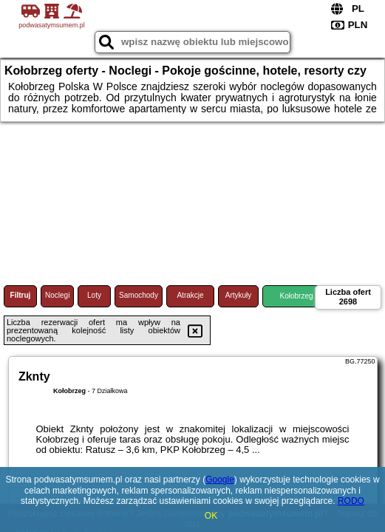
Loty (94, 295)
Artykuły (238, 295)
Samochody (138, 295)
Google (219, 479)
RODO (351, 501)
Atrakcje (190, 295)
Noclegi (57, 295)
